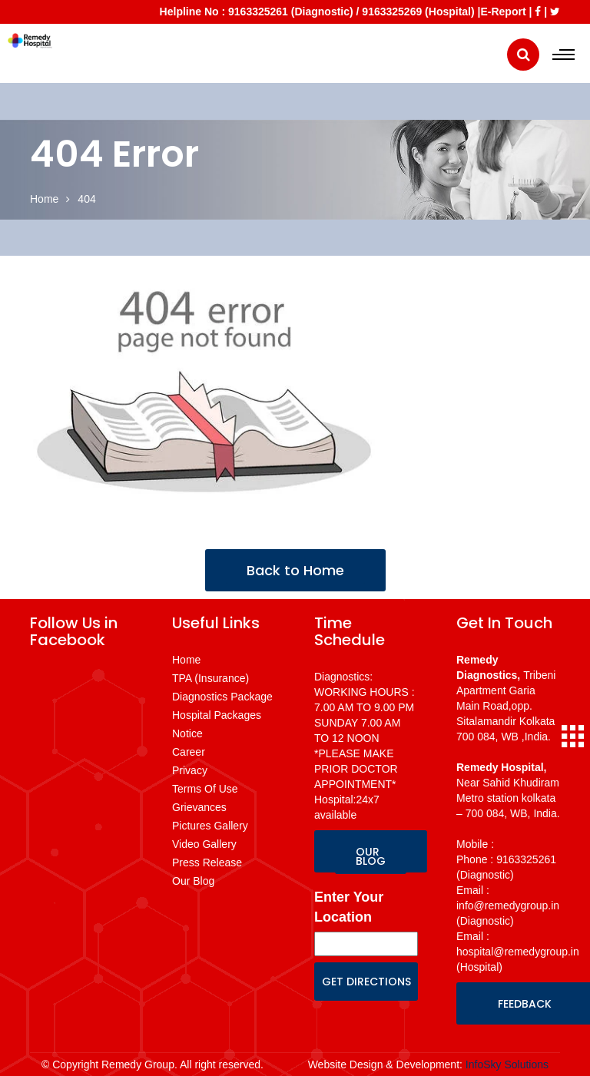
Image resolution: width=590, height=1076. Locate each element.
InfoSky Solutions (507, 1064)
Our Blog (193, 881)
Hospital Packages (216, 715)
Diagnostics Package (222, 696)
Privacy (189, 770)
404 (86, 199)
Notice (187, 733)
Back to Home (295, 570)
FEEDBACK (525, 1003)
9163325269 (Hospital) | (421, 11)
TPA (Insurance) (210, 678)
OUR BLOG (371, 856)
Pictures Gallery (210, 825)
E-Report (502, 11)
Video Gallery (204, 844)
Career (188, 752)
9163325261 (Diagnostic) (290, 11)
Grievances (199, 807)
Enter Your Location (348, 907)
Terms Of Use (205, 789)
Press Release (207, 862)
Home (44, 199)
